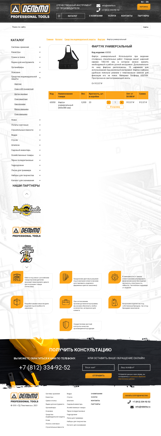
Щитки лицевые (21, 94)
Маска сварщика (21, 109)
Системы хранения (26, 47)
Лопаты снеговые (26, 125)
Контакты (126, 16)
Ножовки (26, 72)
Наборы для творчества (26, 175)
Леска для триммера (26, 170)
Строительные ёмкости (26, 130)
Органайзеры (26, 67)
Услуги (112, 16)
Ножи (26, 120)
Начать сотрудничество (136, 396)
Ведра (26, 135)
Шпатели (26, 145)
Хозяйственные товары (26, 155)
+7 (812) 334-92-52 (110, 10)
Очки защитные (21, 99)
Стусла (26, 140)
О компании (96, 16)
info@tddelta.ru (108, 5)
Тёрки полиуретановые (26, 160)
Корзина (144, 7)
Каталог (72, 16)
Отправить (98, 375)
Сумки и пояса (26, 57)
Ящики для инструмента (26, 62)
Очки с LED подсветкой (23, 89)
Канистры (26, 52)
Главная (50, 39)
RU (142, 2)
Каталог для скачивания (26, 180)
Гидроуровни (26, 165)
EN (147, 2)
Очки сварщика (20, 114)
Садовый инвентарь (26, 150)
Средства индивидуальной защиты (26, 77)
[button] (27, 194)
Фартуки (17, 84)
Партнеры (143, 16)
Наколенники (19, 104)
